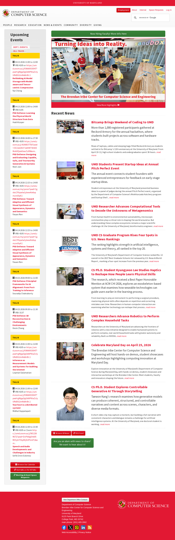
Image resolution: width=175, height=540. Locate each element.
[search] (150, 18)
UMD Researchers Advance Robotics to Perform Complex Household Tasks (125, 318)
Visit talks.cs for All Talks (25, 470)
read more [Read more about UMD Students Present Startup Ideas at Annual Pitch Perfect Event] (114, 197)
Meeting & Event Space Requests (25, 476)
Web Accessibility (69, 532)
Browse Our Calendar (25, 464)
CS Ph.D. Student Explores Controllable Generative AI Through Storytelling (119, 389)
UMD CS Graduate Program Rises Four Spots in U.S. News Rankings (124, 237)
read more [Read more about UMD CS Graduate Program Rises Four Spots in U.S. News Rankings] (154, 261)
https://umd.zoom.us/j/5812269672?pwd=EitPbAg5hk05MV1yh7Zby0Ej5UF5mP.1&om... (25, 437)
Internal (143, 10)
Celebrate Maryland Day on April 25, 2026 (121, 345)
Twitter (70, 527)
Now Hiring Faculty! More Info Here (108, 33)
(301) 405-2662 (80, 522)
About (134, 10)
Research (20, 25)
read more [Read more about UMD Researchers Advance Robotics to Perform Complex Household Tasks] (121, 336)
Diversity (86, 25)
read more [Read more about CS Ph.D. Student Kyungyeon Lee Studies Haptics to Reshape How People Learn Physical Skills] (150, 307)
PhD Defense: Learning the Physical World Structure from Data (24, 116)
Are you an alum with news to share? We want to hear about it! (72, 443)
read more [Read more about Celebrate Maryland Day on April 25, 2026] (129, 378)
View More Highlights (108, 105)
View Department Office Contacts (75, 500)
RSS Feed (78, 433)
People (7, 25)
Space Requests (156, 10)
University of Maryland (87, 3)
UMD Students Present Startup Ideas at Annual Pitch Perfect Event (124, 166)
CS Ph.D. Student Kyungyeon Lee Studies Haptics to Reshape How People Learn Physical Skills (126, 272)
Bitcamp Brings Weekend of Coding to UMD (122, 122)
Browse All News (61, 433)
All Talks (18, 51)
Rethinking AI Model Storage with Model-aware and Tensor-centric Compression (23, 83)
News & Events (53, 25)
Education (35, 25)
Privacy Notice (84, 532)
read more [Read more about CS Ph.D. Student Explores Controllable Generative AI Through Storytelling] (105, 424)
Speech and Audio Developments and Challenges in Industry (24, 449)
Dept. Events (21, 46)
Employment (123, 10)
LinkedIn (83, 527)
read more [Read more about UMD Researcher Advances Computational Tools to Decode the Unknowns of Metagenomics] (158, 226)
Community (71, 25)
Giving (98, 25)
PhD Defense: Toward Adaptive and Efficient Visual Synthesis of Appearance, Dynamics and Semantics (24, 205)
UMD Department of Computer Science (24, 13)
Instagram (77, 527)
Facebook (64, 527)
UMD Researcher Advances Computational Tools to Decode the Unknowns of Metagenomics (125, 208)
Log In (169, 10)
